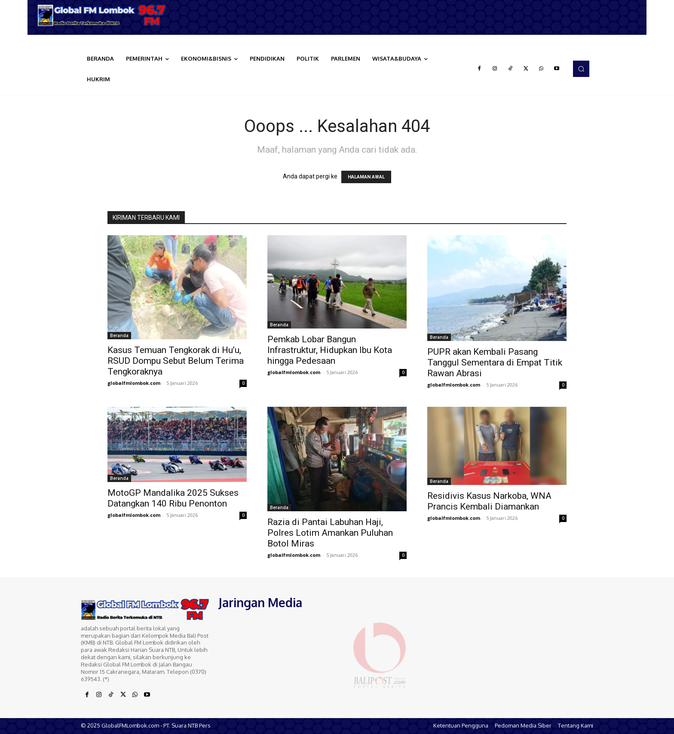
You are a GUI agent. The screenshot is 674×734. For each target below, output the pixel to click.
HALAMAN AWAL (366, 177)
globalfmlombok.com (133, 383)
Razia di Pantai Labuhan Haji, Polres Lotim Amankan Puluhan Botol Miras (330, 533)
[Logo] (105, 15)
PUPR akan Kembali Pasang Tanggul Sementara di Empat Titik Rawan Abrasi (494, 362)
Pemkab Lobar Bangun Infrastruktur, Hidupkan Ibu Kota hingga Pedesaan (329, 350)
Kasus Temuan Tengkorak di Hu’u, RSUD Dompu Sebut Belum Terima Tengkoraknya (175, 361)
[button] (581, 69)
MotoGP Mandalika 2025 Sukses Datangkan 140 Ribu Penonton (173, 498)
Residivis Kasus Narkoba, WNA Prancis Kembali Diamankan (489, 501)
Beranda (119, 335)
